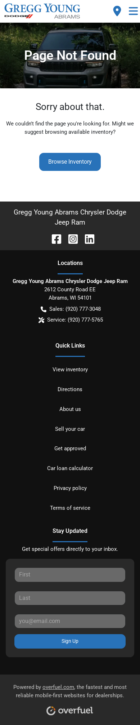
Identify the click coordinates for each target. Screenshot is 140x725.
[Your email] (70, 621)
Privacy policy (70, 488)
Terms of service (70, 508)
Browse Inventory (70, 161)
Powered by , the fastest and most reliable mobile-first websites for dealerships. (70, 697)
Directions (70, 389)
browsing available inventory (79, 132)
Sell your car (70, 429)
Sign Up (70, 641)
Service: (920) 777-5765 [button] (71, 320)
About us (70, 409)
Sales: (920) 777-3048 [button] (71, 309)
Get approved (70, 448)
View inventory (70, 369)
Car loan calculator (70, 468)
